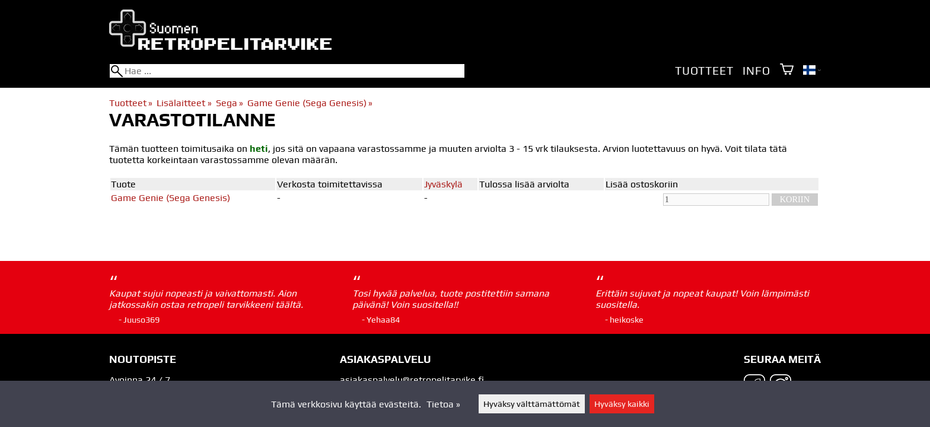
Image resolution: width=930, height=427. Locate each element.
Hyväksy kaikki (621, 404)
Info (756, 70)
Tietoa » (443, 404)
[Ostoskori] (787, 70)
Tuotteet (704, 70)
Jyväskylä (443, 184)
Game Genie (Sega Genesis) (309, 103)
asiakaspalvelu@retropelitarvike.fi (412, 379)
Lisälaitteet (184, 103)
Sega (229, 103)
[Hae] (287, 70)
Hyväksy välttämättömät (531, 404)
